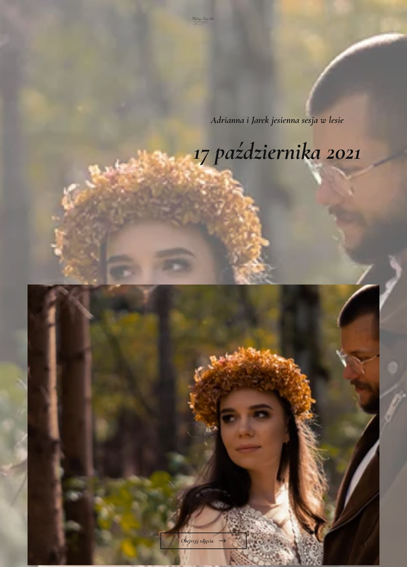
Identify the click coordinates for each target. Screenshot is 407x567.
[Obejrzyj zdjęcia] (203, 541)
